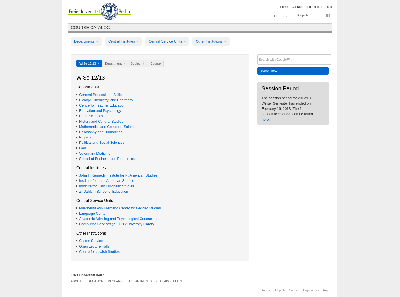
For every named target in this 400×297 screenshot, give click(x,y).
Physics (85, 137)
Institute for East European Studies (106, 186)
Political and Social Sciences (101, 142)
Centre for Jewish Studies (99, 251)
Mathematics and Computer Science (107, 127)
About (76, 281)
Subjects (303, 15)
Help (329, 6)
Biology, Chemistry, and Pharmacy (106, 100)
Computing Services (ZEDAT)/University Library (116, 224)
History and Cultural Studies (101, 121)
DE (276, 16)
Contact (297, 6)
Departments (86, 41)
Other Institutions (211, 41)
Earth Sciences (91, 116)
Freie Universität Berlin (87, 275)
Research (116, 281)
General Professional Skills (100, 95)
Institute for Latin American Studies (106, 181)
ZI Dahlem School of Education (103, 191)
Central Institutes (123, 41)
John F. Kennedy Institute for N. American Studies (118, 175)
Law (82, 148)
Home (284, 6)
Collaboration (169, 281)
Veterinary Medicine (94, 153)
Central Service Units (167, 41)
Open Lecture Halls (94, 246)
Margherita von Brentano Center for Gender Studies (120, 208)
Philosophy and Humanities (100, 132)
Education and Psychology (100, 110)
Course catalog (90, 27)
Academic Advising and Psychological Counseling (118, 219)
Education (94, 281)
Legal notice (314, 6)
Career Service (91, 241)
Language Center (93, 213)
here (265, 119)
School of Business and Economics (107, 159)
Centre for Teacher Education (102, 105)
